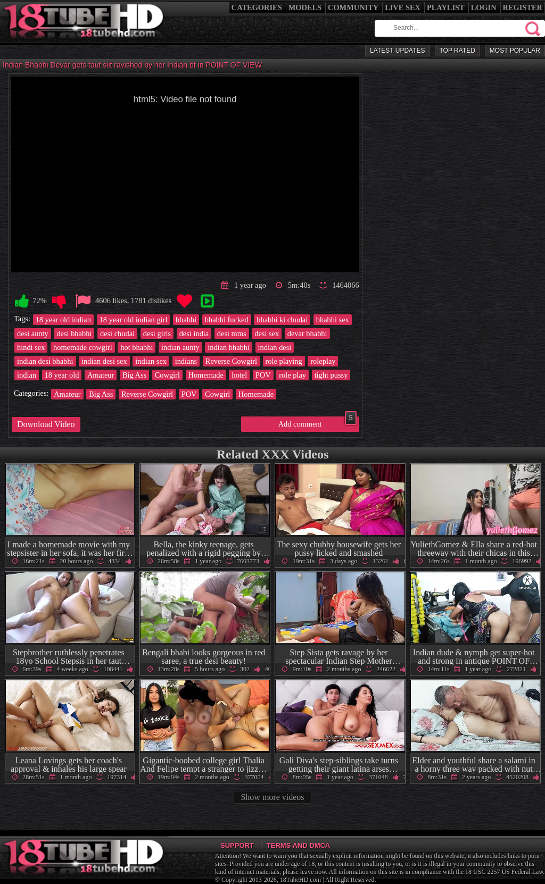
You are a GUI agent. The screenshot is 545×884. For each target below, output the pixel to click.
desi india (194, 333)
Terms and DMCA (298, 845)
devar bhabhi (307, 333)
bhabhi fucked (227, 319)
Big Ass (134, 375)
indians (186, 361)
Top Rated (457, 50)
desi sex (266, 333)
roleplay (322, 361)
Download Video (46, 424)
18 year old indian (63, 319)
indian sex (151, 361)
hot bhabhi (136, 347)
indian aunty (180, 347)
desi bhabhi (74, 333)
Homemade (206, 375)
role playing (284, 361)
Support (237, 845)
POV (263, 375)
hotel (239, 375)
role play (292, 375)
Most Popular (515, 50)
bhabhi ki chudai (282, 319)
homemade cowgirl (82, 347)
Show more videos (272, 797)
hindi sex (31, 347)
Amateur (100, 375)
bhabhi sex (332, 319)
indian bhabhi (229, 347)
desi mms (231, 333)
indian (26, 375)
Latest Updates (397, 50)
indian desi (275, 347)
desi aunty (32, 333)
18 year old (62, 375)
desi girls (157, 333)
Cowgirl (167, 375)
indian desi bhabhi (45, 361)
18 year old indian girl (134, 319)
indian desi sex (104, 361)
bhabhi (186, 319)
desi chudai (117, 333)
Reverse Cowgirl (231, 361)
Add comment (317, 422)
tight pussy (331, 375)
